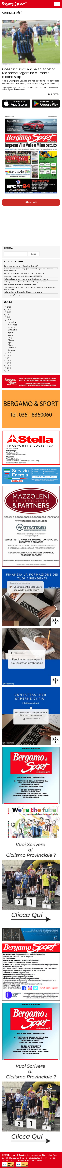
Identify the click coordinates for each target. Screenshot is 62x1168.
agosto (9, 88)
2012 (9, 370)
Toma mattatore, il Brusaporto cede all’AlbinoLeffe (20, 285)
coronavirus (53, 88)
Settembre (12, 330)
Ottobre (11, 327)
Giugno (11, 337)
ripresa (10, 90)
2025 (9, 307)
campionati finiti (27, 88)
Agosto (11, 332)
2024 (9, 309)
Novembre (12, 325)
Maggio (11, 340)
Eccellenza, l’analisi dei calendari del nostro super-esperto (23, 292)
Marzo (11, 345)
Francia (4, 90)
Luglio (10, 335)
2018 (9, 355)
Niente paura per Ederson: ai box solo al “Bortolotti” (21, 266)
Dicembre (12, 322)
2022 (9, 314)
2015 (9, 363)
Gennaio (11, 350)
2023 (9, 312)
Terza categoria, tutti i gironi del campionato (18, 295)
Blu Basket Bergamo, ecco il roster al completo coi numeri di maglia (26, 279)
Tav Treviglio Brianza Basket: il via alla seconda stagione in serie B (25, 282)
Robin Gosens (19, 90)
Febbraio (12, 347)
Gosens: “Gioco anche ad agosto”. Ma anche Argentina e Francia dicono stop (28, 73)
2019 (9, 352)
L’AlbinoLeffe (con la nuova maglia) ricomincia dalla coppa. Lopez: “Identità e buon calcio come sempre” (31, 269)
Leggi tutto (53, 94)
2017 (9, 358)
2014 (9, 365)
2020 (9, 319)
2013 (9, 368)
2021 (9, 317)
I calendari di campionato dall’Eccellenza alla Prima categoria (24, 273)
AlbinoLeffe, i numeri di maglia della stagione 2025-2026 (23, 276)
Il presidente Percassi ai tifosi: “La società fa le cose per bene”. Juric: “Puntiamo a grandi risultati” (30, 288)
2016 (9, 360)
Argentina (16, 88)
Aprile (10, 342)
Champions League (41, 88)
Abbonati (31, 202)
